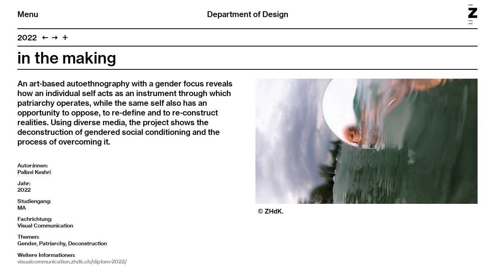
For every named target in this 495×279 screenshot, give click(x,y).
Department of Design (247, 14)
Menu (27, 14)
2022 (27, 37)
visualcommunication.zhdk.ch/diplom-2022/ (72, 261)
